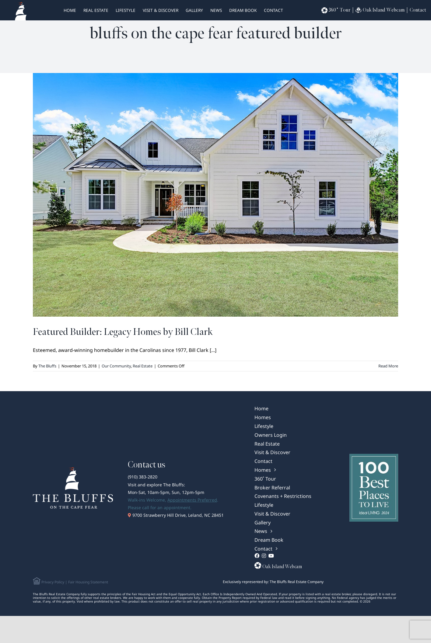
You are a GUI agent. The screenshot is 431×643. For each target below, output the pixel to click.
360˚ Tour (335, 10)
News (216, 10)
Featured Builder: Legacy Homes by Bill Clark (123, 332)
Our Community (116, 366)
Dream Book (243, 10)
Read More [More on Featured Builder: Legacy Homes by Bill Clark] (388, 366)
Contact (273, 10)
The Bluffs (47, 366)
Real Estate (142, 366)
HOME (70, 10)
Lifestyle (125, 10)
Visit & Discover (160, 10)
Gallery (194, 10)
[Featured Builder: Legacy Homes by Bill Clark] (215, 195)
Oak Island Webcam (380, 10)
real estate (95, 10)
